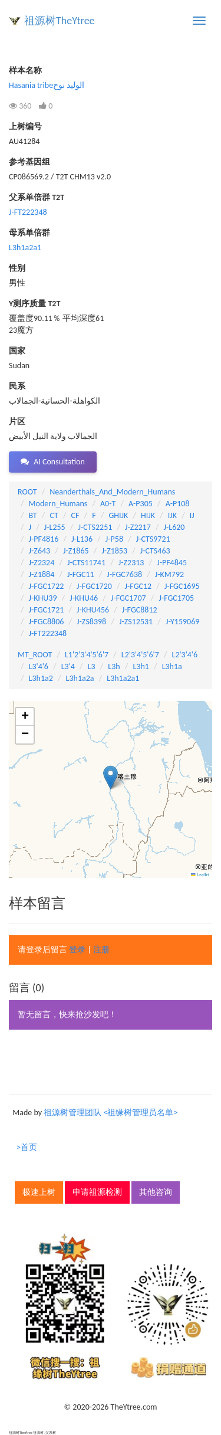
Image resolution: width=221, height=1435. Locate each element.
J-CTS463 (155, 551)
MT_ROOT (35, 655)
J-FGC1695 (182, 586)
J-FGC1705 (176, 598)
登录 (77, 950)
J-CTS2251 (95, 527)
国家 (17, 351)
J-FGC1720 (94, 586)
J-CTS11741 (86, 563)
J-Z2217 (138, 527)
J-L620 (174, 527)
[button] (110, 777)
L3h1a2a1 (25, 248)
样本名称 (25, 70)
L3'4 (68, 666)
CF (75, 515)
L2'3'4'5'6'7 (140, 655)
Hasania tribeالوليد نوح (46, 85)
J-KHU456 (93, 610)
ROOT (27, 492)
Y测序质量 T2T (34, 304)
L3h (114, 666)
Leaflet (200, 874)
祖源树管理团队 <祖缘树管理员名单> (110, 1113)
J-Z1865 (76, 551)
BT (33, 515)
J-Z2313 (131, 563)
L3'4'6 (38, 666)
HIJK (148, 515)
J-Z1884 (42, 574)
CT (54, 515)
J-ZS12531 (136, 622)
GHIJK (118, 515)
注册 (101, 950)
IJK (172, 515)
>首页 (27, 1147)
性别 (17, 268)
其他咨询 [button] (155, 1192)
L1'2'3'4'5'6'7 (86, 655)
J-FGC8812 (139, 610)
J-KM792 (169, 574)
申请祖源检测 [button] (97, 1192)
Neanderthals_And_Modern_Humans (112, 492)
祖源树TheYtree (59, 20)
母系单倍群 (29, 233)
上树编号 (25, 127)
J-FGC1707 (128, 598)
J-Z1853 (114, 551)
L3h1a (172, 666)
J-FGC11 (80, 574)
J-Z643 (40, 551)
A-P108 (178, 504)
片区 (17, 422)
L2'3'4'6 (185, 655)
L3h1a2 (41, 678)
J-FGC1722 (46, 586)
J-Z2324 (42, 563)
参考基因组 (29, 162)
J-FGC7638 (124, 574)
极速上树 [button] (38, 1192)
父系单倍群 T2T (36, 197)
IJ (192, 515)
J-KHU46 (84, 598)
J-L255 (54, 527)
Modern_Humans (58, 504)
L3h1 (141, 666)
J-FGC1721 (46, 610)
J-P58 (114, 539)
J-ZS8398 (91, 622)
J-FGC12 (138, 586)
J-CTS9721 (153, 539)
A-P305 (140, 504)
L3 (91, 666)
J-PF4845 (172, 563)
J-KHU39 (43, 598)
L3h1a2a (80, 678)
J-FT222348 (28, 212)
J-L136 (82, 539)
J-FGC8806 (46, 622)
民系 (17, 386)
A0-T (108, 504)
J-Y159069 (182, 622)
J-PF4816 (44, 539)
